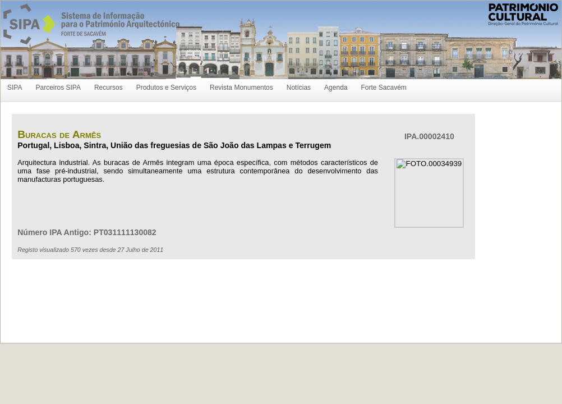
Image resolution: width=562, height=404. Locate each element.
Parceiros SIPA (57, 87)
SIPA (14, 87)
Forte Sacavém (383, 87)
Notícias (299, 87)
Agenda (335, 87)
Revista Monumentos (241, 87)
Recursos (108, 87)
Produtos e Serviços (166, 87)
